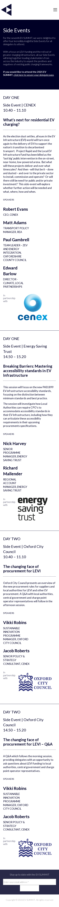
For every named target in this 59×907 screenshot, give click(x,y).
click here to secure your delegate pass (34, 75)
